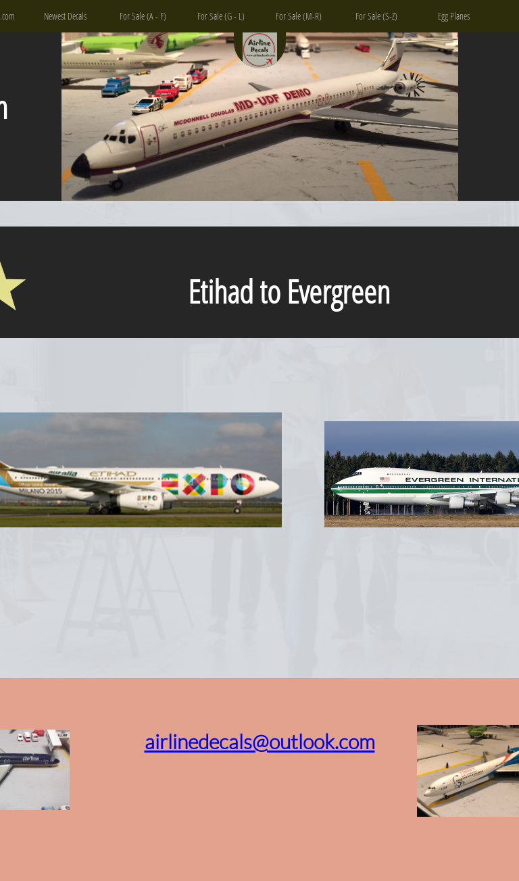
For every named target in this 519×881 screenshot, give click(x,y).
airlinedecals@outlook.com (260, 741)
